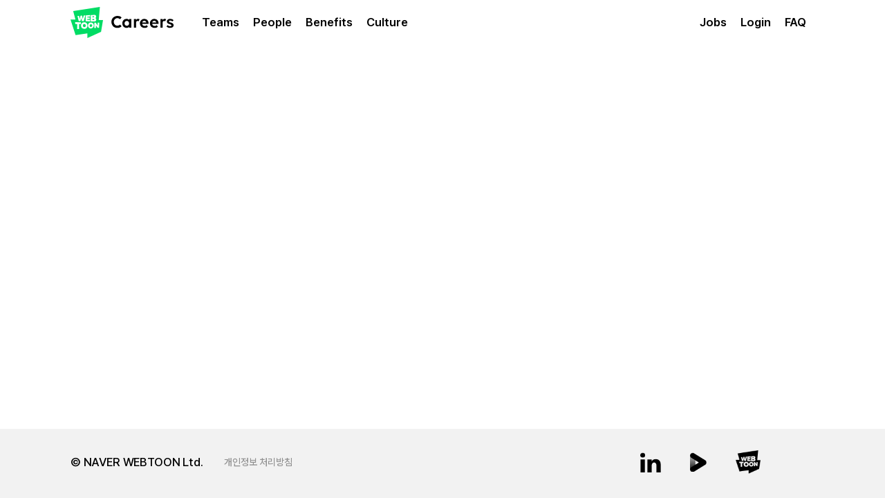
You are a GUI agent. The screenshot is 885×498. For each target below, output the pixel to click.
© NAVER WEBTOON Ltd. (137, 462)
